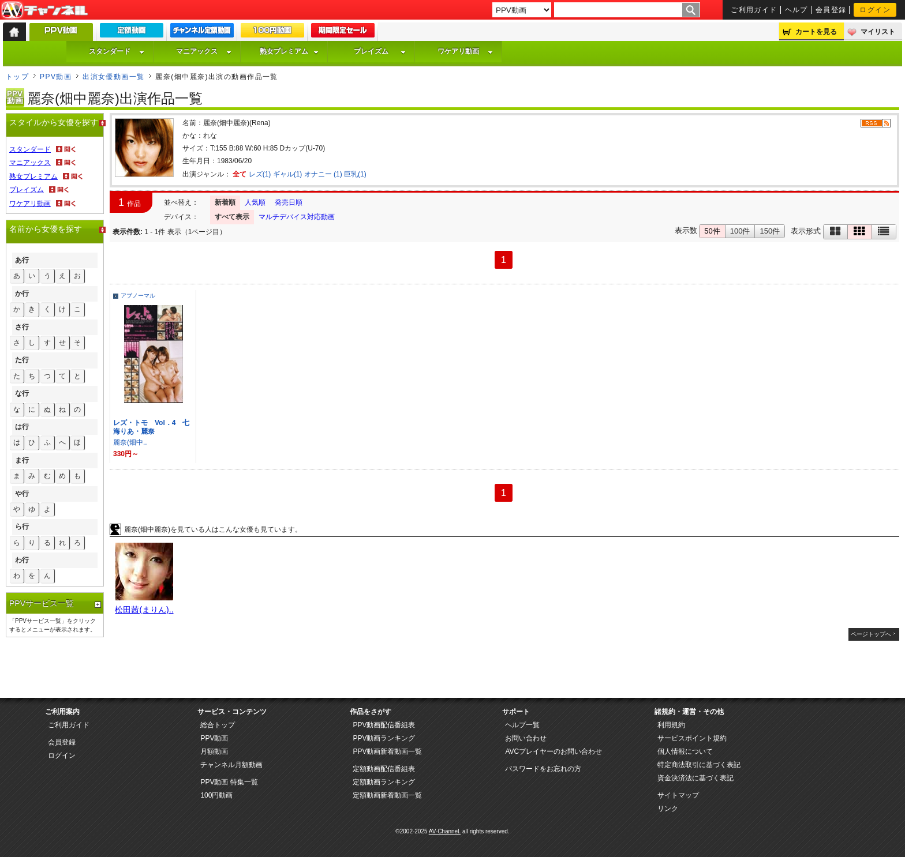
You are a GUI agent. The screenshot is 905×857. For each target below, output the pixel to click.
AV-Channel (44, 10)
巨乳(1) (355, 174)
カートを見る (816, 32)
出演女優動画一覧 (114, 77)
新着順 (225, 202)
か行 (22, 294)
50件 (712, 231)
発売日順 (288, 202)
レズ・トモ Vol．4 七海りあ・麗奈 (151, 427)
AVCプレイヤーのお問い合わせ (553, 751)
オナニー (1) (323, 174)
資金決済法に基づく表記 (695, 778)
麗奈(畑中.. (130, 442)
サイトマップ (678, 795)
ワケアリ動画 (465, 51)
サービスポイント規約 (692, 738)
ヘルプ (796, 10)
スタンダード (116, 51)
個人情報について (685, 751)
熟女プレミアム (289, 51)
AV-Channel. (445, 831)
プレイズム (380, 51)
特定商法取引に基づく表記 (699, 765)
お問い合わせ (526, 738)
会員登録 (831, 10)
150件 (770, 231)
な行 (22, 393)
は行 (22, 427)
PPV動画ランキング (384, 738)
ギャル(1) (287, 174)
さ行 (22, 327)
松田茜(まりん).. (144, 609)
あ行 (22, 260)
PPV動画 (56, 77)
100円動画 (216, 795)
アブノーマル (138, 295)
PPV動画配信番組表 (384, 725)
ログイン (875, 10)
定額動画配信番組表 (384, 769)
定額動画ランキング (384, 782)
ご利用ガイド (754, 10)
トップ (17, 77)
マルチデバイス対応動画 (297, 217)
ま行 (22, 460)
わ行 (22, 560)
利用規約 (671, 725)
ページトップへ (871, 634)
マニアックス (203, 51)
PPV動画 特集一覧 (228, 782)
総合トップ (217, 725)
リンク (667, 809)
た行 (22, 360)
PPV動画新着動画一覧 (387, 751)
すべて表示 (232, 217)
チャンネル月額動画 (231, 765)
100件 (740, 231)
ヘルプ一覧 (522, 725)
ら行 (22, 527)
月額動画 (214, 751)
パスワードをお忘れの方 (543, 769)
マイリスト (878, 32)
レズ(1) (260, 174)
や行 (22, 494)
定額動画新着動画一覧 (387, 795)
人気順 (255, 202)
